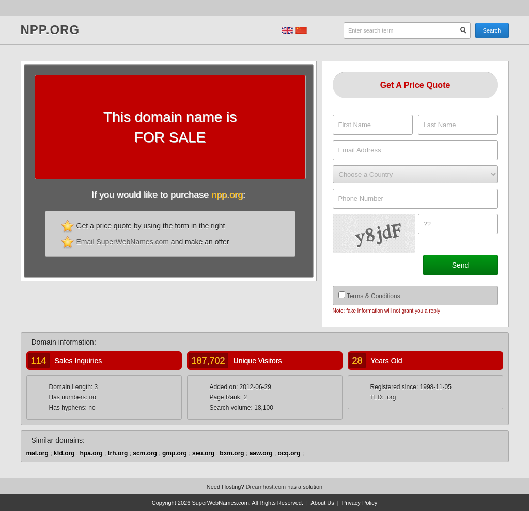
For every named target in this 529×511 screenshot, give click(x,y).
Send (460, 265)
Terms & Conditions (373, 296)
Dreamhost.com (266, 487)
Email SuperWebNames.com (122, 242)
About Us (322, 503)
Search (492, 30)
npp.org (50, 31)
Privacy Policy (359, 503)
